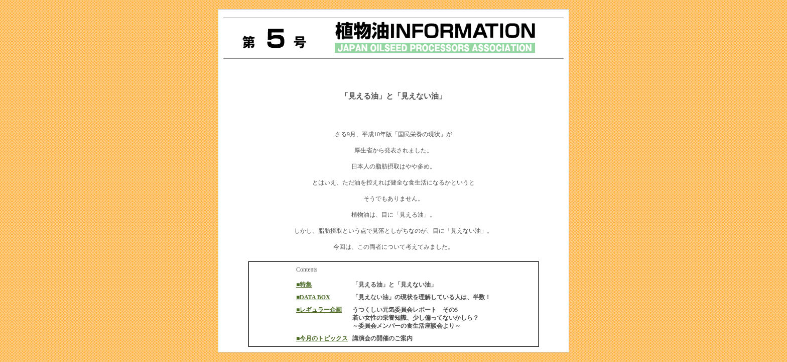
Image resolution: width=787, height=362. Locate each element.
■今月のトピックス (322, 338)
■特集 (304, 284)
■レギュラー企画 (319, 309)
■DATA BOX (313, 297)
